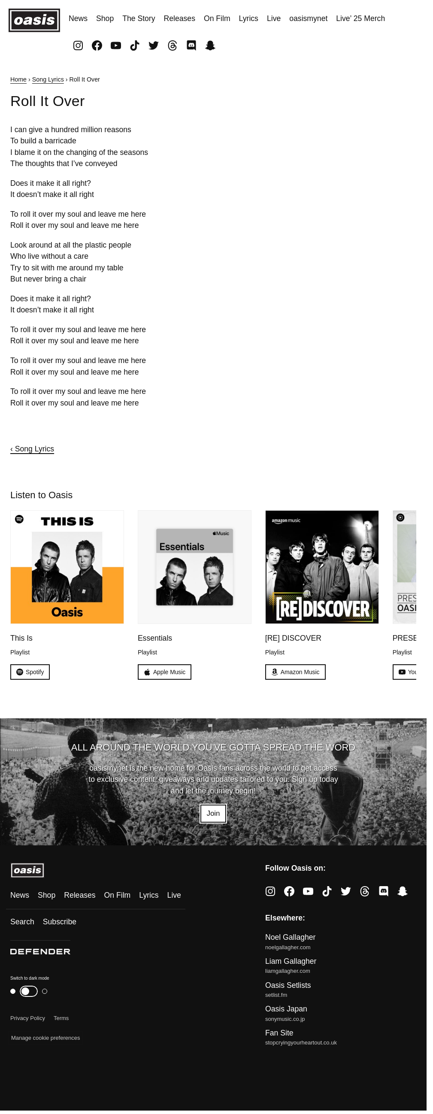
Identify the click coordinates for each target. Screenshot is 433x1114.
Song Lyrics (48, 79)
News (78, 18)
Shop (105, 18)
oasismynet (308, 18)
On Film (217, 18)
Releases (179, 18)
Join (213, 814)
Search (22, 922)
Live (274, 18)
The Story (138, 18)
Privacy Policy (27, 1019)
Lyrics (248, 18)
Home (18, 79)
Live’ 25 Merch (360, 18)
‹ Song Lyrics (32, 449)
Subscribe (59, 922)
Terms (61, 1019)
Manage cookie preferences (45, 1038)
